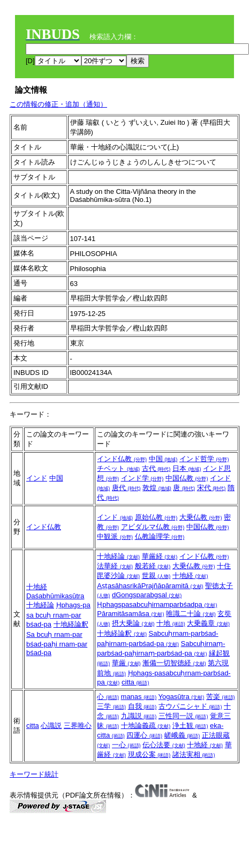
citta (135, 682)
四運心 (144, 735)
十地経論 (40, 605)
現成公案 (149, 754)
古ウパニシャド (190, 706)
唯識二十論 (191, 614)
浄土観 (190, 725)
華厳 (126, 663)
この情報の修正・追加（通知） (58, 104)
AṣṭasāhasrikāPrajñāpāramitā (150, 586)
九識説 (139, 716)
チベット (118, 468)
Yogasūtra (182, 697)
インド (36, 478)
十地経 (36, 587)
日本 (186, 468)
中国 (56, 478)
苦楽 (220, 697)
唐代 (126, 488)
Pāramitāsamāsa (130, 614)
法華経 (115, 566)
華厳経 (160, 556)
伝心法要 (163, 745)
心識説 (51, 725)
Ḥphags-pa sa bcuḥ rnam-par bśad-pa (58, 614)
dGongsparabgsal (147, 595)
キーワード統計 (34, 774)
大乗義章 (208, 623)
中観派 (115, 536)
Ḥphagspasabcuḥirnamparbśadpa (157, 604)
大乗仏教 (200, 517)
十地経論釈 (71, 624)
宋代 (211, 488)
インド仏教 (122, 459)
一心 (126, 745)
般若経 (153, 566)
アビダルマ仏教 (153, 527)
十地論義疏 (146, 725)
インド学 (142, 478)
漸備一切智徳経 (174, 663)
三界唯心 (78, 725)
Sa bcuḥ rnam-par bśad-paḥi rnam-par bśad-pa (56, 643)
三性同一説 (183, 716)
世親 (156, 576)
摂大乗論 (133, 623)
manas (139, 697)
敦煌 (156, 488)
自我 (142, 706)
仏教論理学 (160, 536)
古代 (156, 468)
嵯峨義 (182, 735)
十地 (170, 623)
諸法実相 (193, 754)
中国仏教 (186, 478)
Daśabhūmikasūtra (55, 596)
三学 (111, 706)
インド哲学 (204, 459)
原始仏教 (156, 517)
